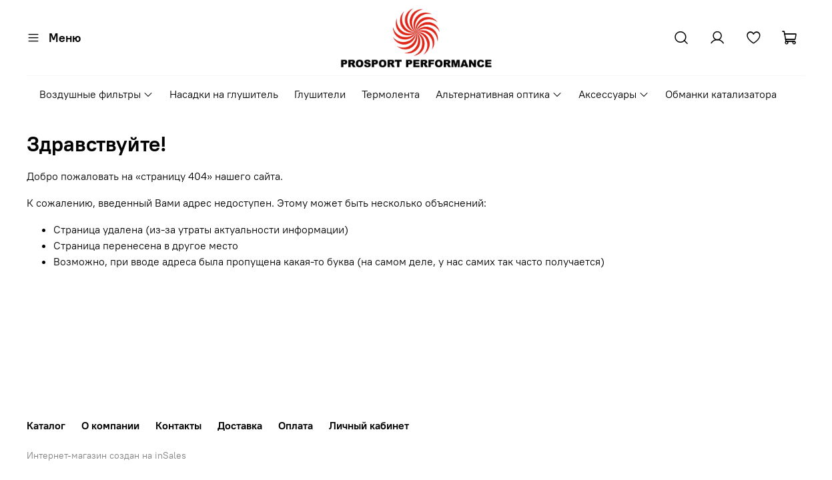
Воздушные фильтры (96, 94)
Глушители (320, 94)
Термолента (391, 94)
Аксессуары (613, 94)
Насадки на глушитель (223, 94)
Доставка (240, 425)
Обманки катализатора (721, 94)
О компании (110, 425)
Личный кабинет (369, 425)
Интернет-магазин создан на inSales (106, 455)
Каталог (46, 425)
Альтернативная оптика (499, 94)
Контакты (178, 425)
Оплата (295, 425)
